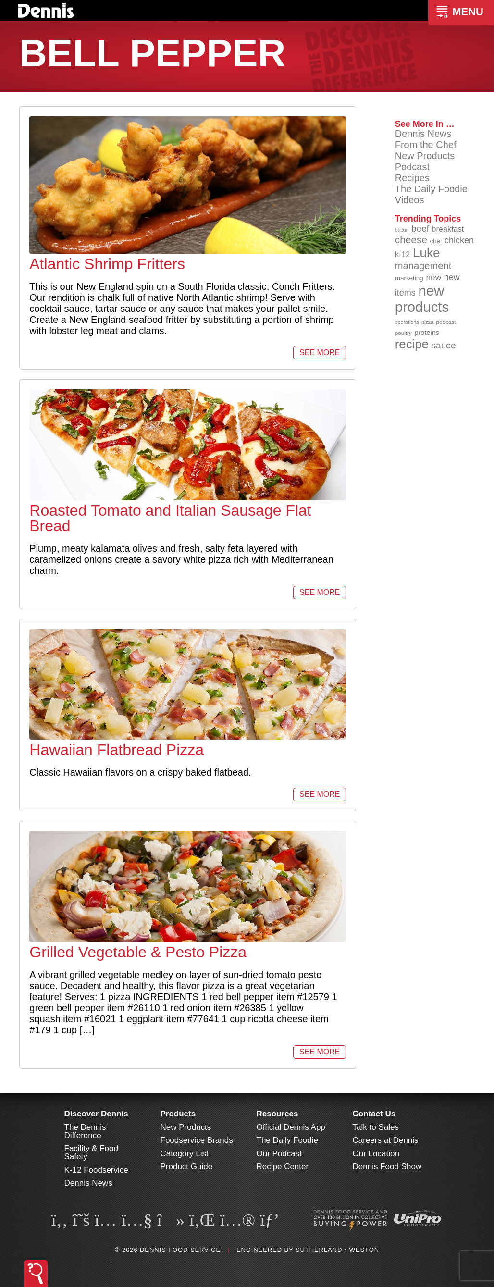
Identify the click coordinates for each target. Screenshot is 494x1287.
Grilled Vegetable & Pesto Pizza (138, 952)
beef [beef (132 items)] (420, 228)
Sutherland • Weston (337, 1249)
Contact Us (374, 1113)
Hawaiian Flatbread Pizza (116, 749)
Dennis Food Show (387, 1166)
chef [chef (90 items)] (436, 241)
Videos (409, 200)
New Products (425, 155)
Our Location (376, 1153)
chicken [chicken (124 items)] (459, 240)
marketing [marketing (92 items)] (409, 278)
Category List (185, 1153)
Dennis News (423, 133)
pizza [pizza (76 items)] (427, 322)
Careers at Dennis (386, 1140)
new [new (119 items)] (433, 277)
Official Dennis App (291, 1127)
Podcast (412, 166)
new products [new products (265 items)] (422, 299)
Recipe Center (283, 1166)
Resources (277, 1113)
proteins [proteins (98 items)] (426, 332)
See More (319, 352)
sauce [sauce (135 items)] (444, 345)
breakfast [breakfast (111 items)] (448, 228)
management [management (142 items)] (423, 265)
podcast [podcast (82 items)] (446, 322)
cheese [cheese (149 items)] (411, 239)
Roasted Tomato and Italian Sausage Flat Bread (170, 518)
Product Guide (187, 1166)
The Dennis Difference (85, 1131)
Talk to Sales (376, 1127)
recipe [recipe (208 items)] (412, 344)
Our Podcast (279, 1153)
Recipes (412, 178)
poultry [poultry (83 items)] (403, 333)
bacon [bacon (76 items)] (402, 230)
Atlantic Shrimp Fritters (107, 263)
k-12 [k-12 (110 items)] (402, 254)
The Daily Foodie (431, 189)
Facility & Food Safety (91, 1152)
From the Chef (426, 144)
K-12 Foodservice (96, 1170)
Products (178, 1113)
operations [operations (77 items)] (407, 322)
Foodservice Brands (197, 1140)
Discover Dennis (96, 1113)
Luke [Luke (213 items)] (426, 253)
